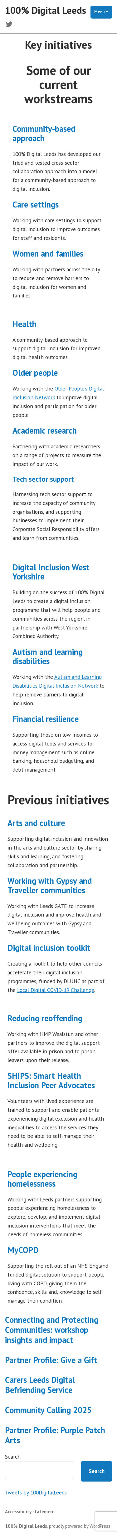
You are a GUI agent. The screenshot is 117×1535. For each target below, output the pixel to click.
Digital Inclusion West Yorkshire (51, 572)
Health (24, 324)
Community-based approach (43, 133)
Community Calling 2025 (48, 1410)
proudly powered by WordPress (79, 1526)
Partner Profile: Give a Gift (51, 1360)
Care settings (35, 204)
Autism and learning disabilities (47, 656)
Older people (35, 372)
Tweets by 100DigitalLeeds (36, 1492)
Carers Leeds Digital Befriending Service (40, 1384)
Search (13, 1456)
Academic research (44, 430)
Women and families (47, 253)
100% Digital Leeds (45, 10)
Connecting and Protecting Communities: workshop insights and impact (51, 1329)
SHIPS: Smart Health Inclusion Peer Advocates (51, 1080)
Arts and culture (36, 822)
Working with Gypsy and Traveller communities (49, 885)
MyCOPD (23, 1249)
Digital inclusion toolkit (48, 947)
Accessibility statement (30, 1512)
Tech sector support (43, 479)
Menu (103, 11)
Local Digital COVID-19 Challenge (55, 990)
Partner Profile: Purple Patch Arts (55, 1435)
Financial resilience (45, 718)
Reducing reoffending (44, 1018)
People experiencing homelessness (42, 1179)
